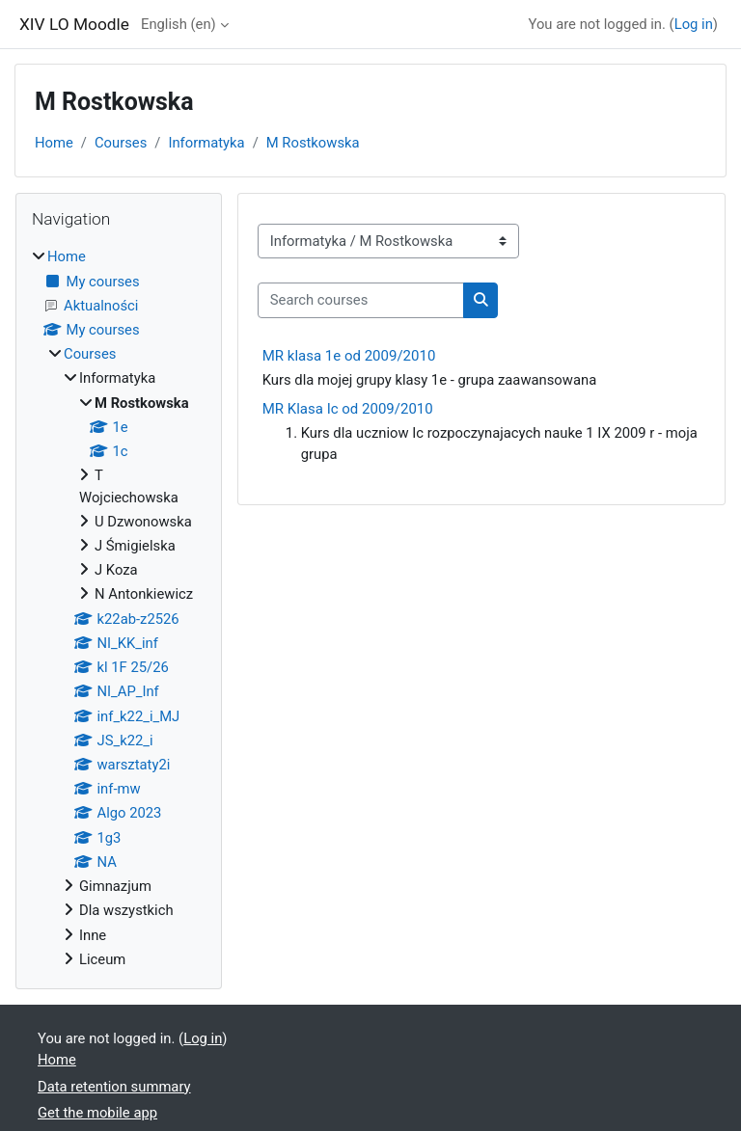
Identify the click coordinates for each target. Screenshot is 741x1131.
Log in (693, 24)
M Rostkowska (313, 142)
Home (54, 142)
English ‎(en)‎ (178, 24)
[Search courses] (361, 300)
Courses (121, 142)
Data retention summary (114, 1086)
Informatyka (206, 142)
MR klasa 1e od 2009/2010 (349, 355)
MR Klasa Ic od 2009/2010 (347, 408)
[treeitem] (119, 608)
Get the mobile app (97, 1112)
